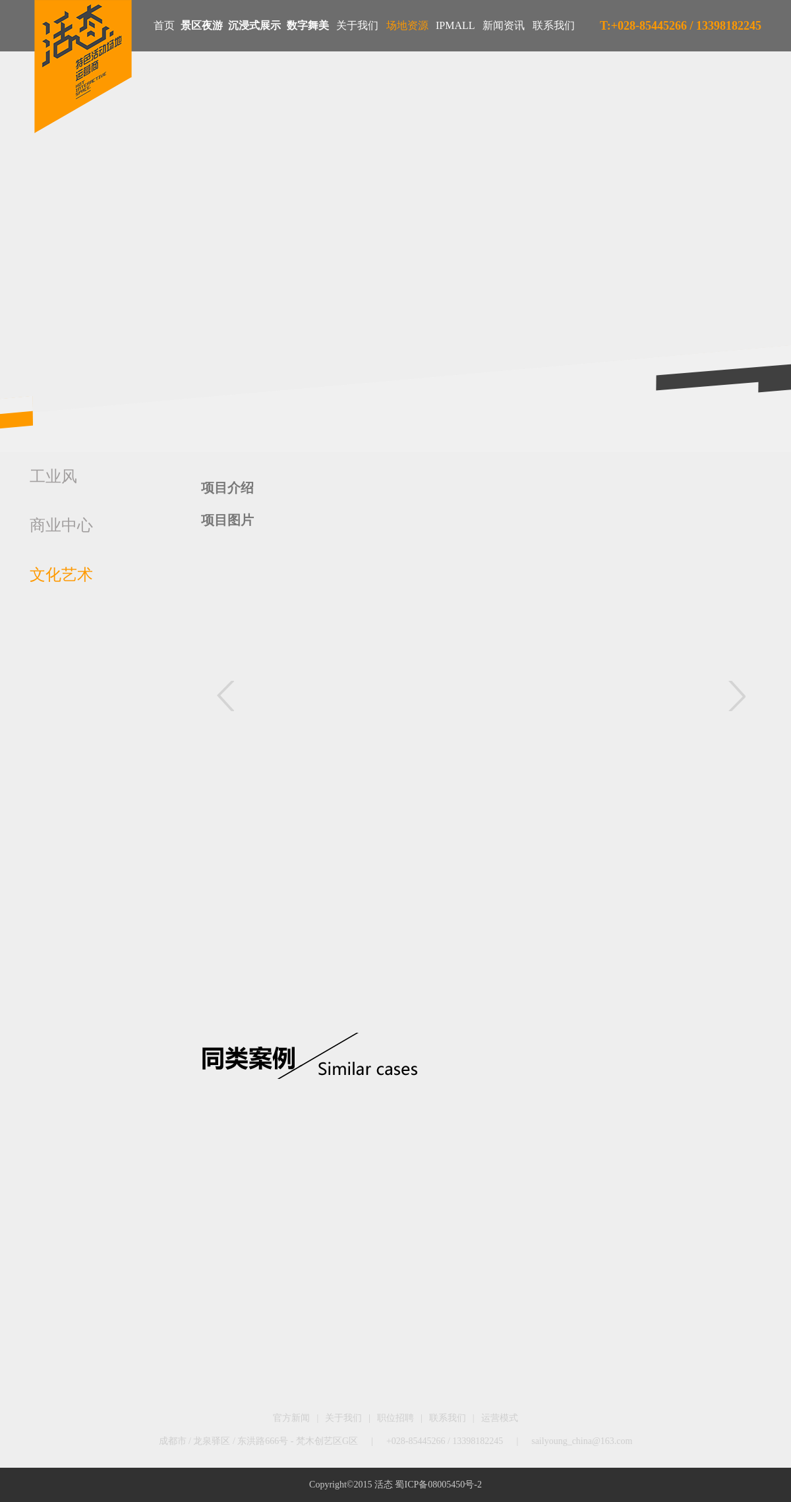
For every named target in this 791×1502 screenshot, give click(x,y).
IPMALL (455, 25)
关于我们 (357, 25)
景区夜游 (202, 25)
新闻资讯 (504, 25)
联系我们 (554, 25)
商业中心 (61, 525)
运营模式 (499, 1418)
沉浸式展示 (254, 25)
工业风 (53, 476)
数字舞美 (308, 25)
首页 (164, 25)
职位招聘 (395, 1418)
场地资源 (407, 25)
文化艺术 (61, 574)
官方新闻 (291, 1418)
